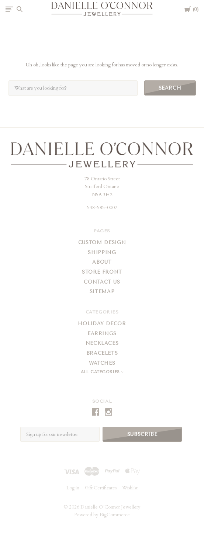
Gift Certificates (101, 488)
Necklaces (102, 343)
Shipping (102, 252)
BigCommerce (115, 515)
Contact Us (102, 282)
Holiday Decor (102, 323)
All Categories (101, 372)
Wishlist (130, 488)
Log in (72, 488)
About (101, 262)
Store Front (102, 272)
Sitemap (102, 291)
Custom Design (102, 242)
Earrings (102, 333)
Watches (102, 363)
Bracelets (102, 353)
